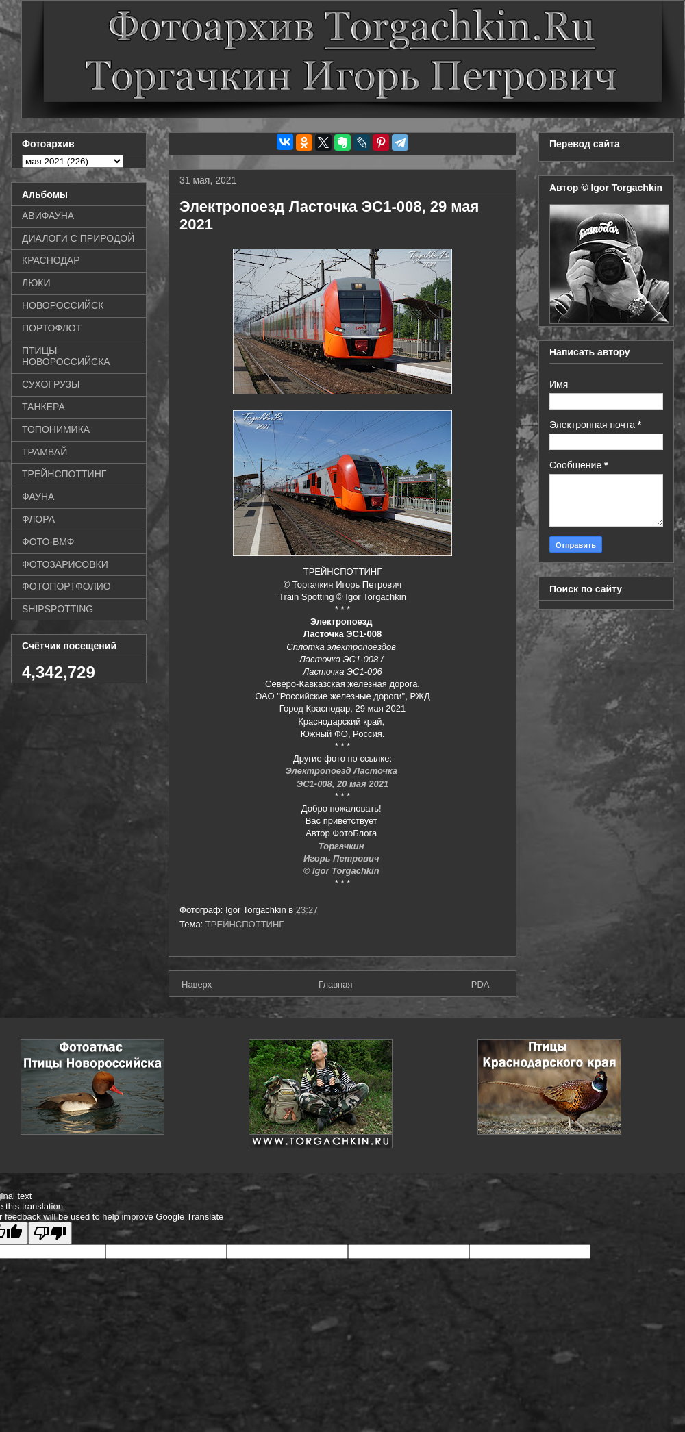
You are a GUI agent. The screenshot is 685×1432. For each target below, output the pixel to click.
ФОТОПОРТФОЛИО (66, 586)
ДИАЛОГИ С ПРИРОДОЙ (78, 238)
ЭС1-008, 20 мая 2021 (342, 784)
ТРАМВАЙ (44, 452)
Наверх (197, 984)
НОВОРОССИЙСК (62, 305)
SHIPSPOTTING (57, 608)
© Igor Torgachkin (342, 871)
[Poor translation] (50, 1233)
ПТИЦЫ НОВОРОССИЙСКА (66, 356)
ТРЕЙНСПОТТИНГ (245, 924)
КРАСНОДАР (51, 260)
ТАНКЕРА (43, 406)
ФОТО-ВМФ (48, 541)
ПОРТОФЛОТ (52, 328)
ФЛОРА (38, 519)
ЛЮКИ (36, 282)
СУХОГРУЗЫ (50, 384)
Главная (335, 984)
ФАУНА (38, 496)
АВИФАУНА (48, 215)
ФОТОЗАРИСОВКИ (65, 564)
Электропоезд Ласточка (342, 771)
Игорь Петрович (342, 858)
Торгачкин (342, 846)
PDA (480, 984)
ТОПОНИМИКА (56, 429)
